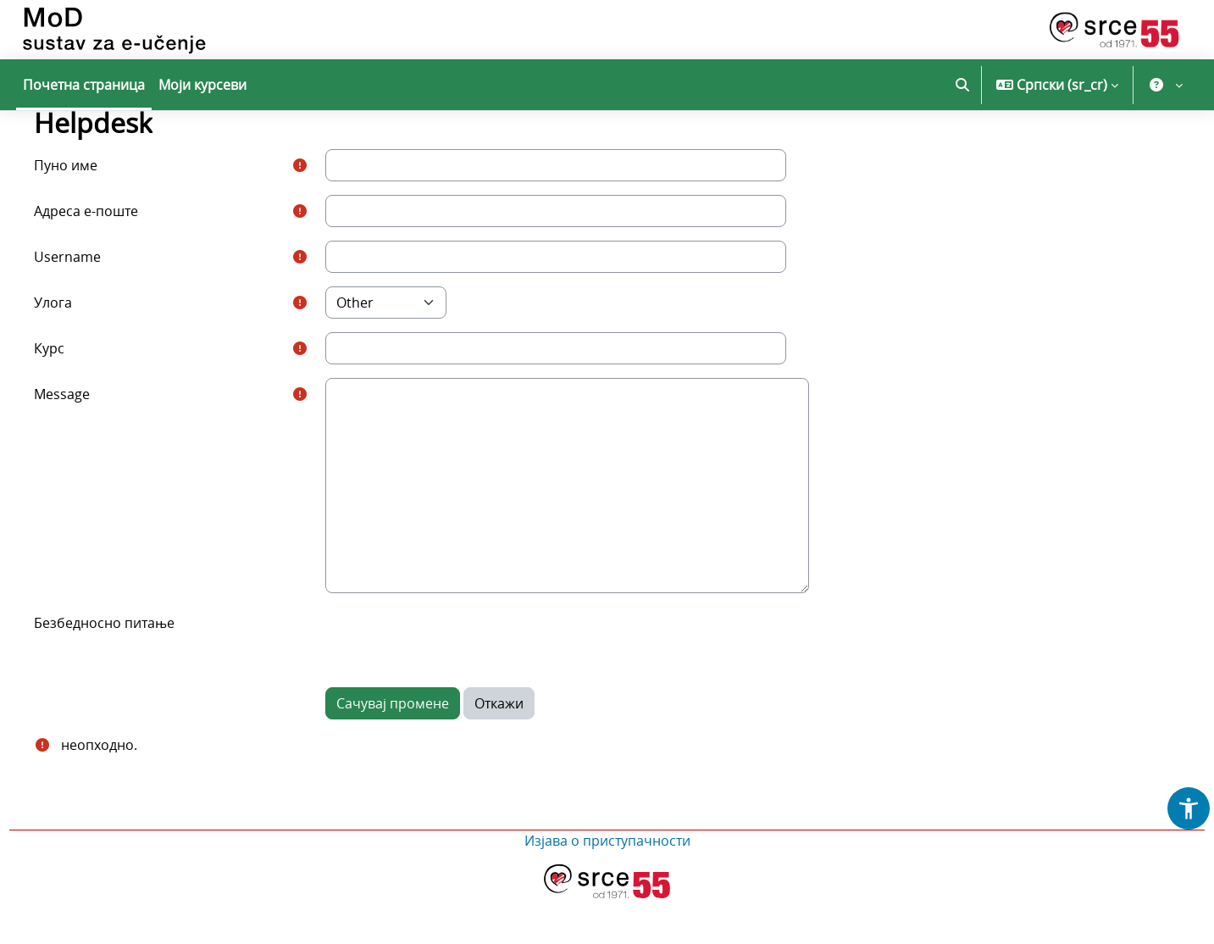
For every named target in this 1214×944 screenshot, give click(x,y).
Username (93, 302)
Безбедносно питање (130, 668)
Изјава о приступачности (607, 886)
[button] (962, 84)
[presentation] (467, 685)
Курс (75, 394)
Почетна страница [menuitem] (84, 84)
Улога (79, 348)
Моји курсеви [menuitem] (202, 84)
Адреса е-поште (112, 256)
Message (88, 439)
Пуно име (92, 211)
